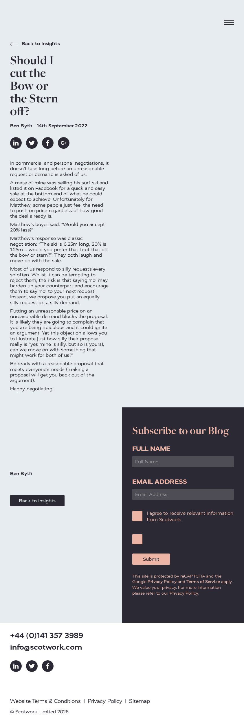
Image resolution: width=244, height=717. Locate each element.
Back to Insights (35, 44)
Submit (151, 559)
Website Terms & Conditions (45, 701)
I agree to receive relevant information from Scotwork (190, 516)
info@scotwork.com (46, 647)
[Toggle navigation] (229, 22)
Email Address (159, 481)
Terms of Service (203, 581)
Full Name (151, 448)
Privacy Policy (162, 581)
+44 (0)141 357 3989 (46, 635)
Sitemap (139, 701)
